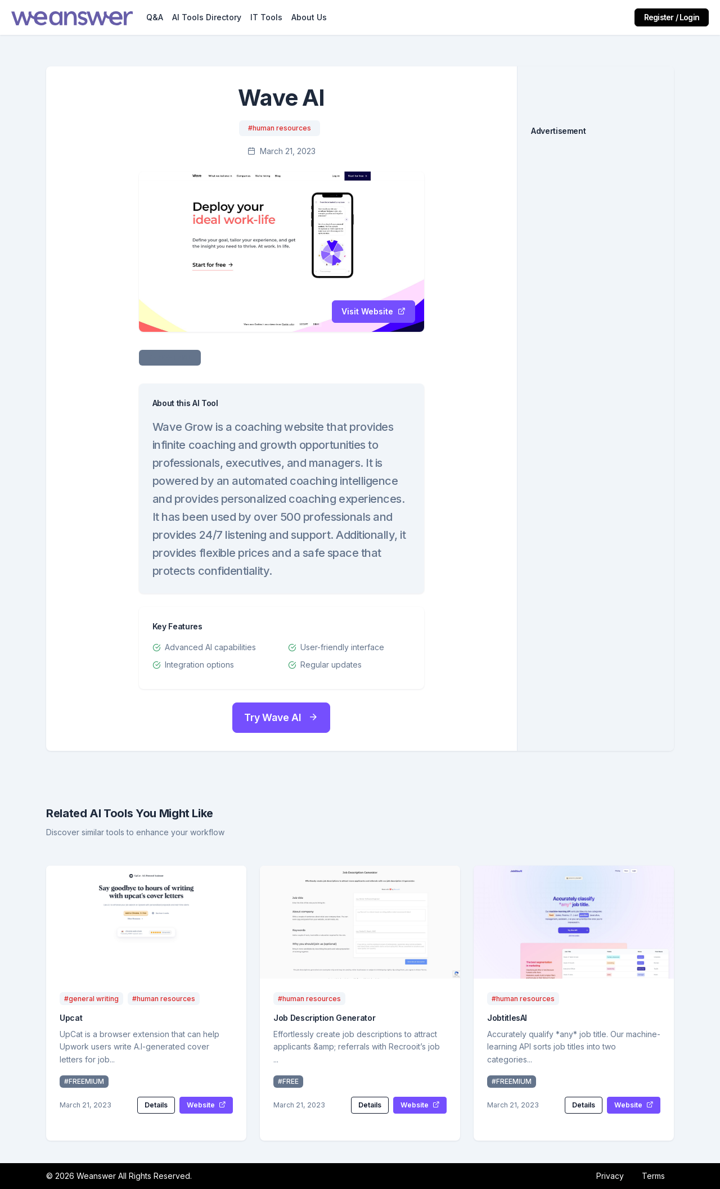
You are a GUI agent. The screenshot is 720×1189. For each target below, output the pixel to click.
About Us (309, 17)
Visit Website (373, 311)
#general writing (91, 998)
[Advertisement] (595, 319)
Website (206, 1105)
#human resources (279, 128)
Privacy (610, 1176)
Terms (653, 1176)
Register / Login (671, 17)
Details (156, 1105)
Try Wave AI (281, 717)
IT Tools (266, 17)
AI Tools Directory (206, 17)
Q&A (154, 17)
